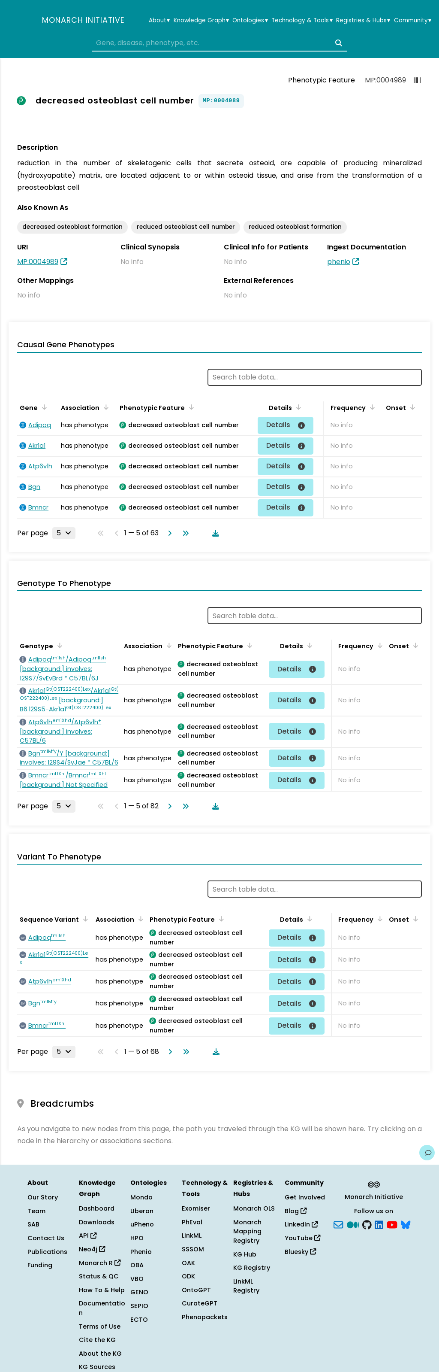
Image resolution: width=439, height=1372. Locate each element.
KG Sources (97, 1367)
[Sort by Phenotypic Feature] (190, 407)
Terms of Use (99, 1326)
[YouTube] (392, 1224)
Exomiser (196, 1208)
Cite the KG (97, 1340)
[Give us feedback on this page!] (427, 1152)
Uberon (141, 1211)
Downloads (96, 1222)
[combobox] (219, 43)
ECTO (139, 1319)
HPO (137, 1238)
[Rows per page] (63, 533)
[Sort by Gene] (43, 407)
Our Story (42, 1197)
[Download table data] (213, 533)
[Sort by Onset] (411, 407)
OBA (137, 1265)
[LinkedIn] (379, 1224)
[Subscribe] (338, 1224)
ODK (188, 1276)
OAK (188, 1263)
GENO (139, 1292)
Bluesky (300, 1252)
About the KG (100, 1353)
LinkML (191, 1235)
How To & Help (102, 1290)
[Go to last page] (183, 533)
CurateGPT (199, 1303)
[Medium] (353, 1224)
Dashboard (96, 1208)
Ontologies (250, 20)
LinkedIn (301, 1224)
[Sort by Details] (297, 407)
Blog (296, 1211)
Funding (39, 1265)
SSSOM (193, 1249)
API (87, 1235)
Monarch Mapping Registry (247, 1231)
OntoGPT (196, 1290)
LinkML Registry (246, 1286)
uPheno (142, 1224)
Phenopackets (205, 1317)
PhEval (192, 1222)
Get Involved (305, 1197)
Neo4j (92, 1249)
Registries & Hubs (363, 20)
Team (36, 1211)
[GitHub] (367, 1224)
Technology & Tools (301, 20)
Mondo (141, 1197)
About (159, 20)
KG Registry (251, 1267)
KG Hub (244, 1254)
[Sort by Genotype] (58, 645)
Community (412, 20)
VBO (137, 1279)
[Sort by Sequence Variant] (84, 918)
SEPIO (139, 1306)
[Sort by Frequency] (371, 407)
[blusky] (405, 1224)
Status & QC (99, 1276)
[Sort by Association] (104, 407)
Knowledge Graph (201, 20)
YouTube (302, 1238)
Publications (47, 1252)
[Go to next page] (168, 533)
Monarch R (99, 1263)
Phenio (141, 1252)
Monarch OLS (254, 1208)
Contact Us (45, 1238)
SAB (33, 1224)
